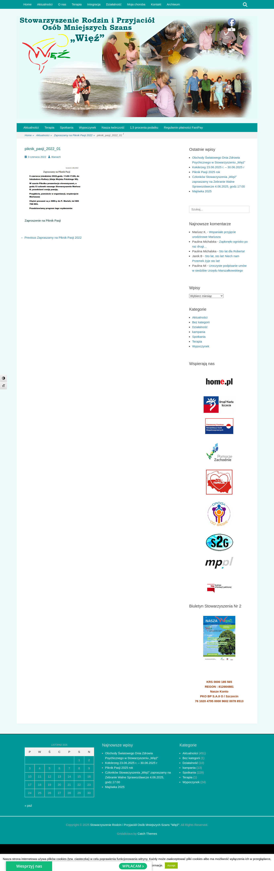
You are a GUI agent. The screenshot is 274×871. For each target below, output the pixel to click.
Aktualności (45, 4)
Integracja (93, 4)
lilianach (56, 156)
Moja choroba (136, 4)
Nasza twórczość (113, 127)
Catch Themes (147, 833)
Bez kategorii (201, 322)
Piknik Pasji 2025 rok (206, 172)
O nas (62, 4)
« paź (28, 805)
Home (27, 4)
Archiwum (173, 4)
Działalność (114, 4)
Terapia (77, 4)
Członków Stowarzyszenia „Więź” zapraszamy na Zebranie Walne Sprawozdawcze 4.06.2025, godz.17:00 (218, 181)
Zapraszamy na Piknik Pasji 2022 (74, 135)
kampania (198, 332)
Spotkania (66, 127)
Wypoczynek (87, 127)
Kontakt (156, 4)
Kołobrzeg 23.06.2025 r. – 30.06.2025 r (218, 167)
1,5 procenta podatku (144, 127)
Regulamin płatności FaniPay (183, 127)
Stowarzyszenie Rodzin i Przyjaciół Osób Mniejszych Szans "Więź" (134, 824)
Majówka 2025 (202, 191)
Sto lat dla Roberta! (232, 251)
